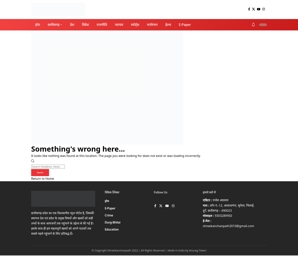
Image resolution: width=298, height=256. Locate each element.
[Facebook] (249, 9)
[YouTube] (258, 9)
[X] (253, 9)
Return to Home (42, 179)
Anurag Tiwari (197, 251)
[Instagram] (263, 9)
